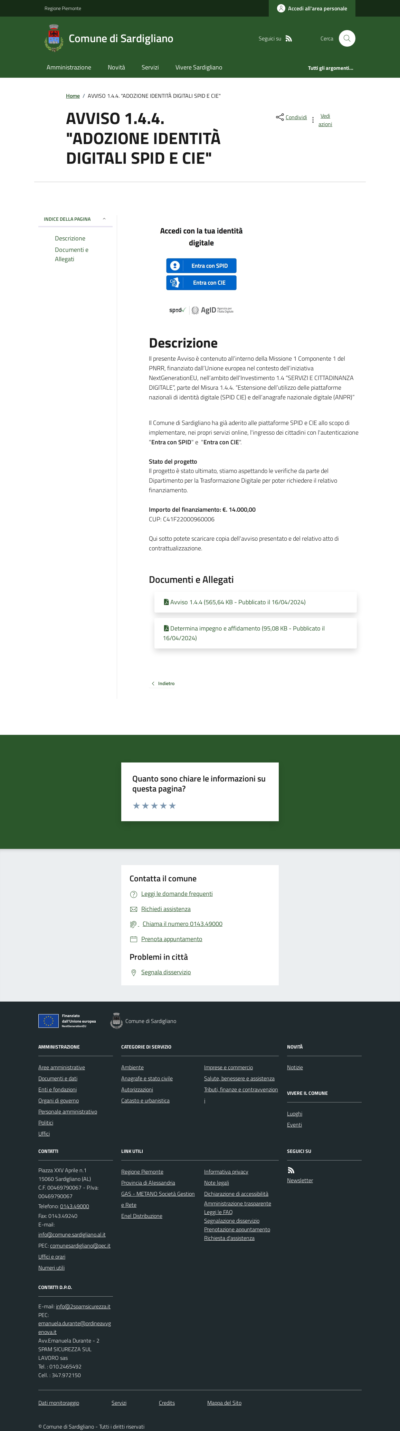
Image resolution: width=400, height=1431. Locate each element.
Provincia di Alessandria (148, 1182)
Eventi (294, 1124)
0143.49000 (74, 1206)
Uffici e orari (51, 1256)
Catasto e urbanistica (145, 1100)
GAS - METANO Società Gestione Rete (158, 1199)
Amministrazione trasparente (237, 1203)
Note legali (216, 1182)
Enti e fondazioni (57, 1089)
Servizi (150, 67)
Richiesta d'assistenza (229, 1238)
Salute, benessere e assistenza (239, 1078)
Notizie (295, 1067)
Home (73, 96)
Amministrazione (69, 67)
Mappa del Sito (224, 1403)
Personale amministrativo (67, 1111)
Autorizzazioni (137, 1089)
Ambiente (132, 1067)
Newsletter (300, 1180)
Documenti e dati (57, 1078)
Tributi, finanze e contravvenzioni (241, 1095)
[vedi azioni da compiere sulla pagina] (321, 120)
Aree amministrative (61, 1067)
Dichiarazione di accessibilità (236, 1194)
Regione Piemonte (63, 8)
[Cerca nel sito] (344, 38)
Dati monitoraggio (58, 1403)
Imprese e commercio (228, 1067)
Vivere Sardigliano (198, 67)
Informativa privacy (226, 1171)
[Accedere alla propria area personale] (312, 8)
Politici (45, 1122)
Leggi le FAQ (218, 1212)
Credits (167, 1403)
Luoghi (294, 1113)
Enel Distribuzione (141, 1216)
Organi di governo (58, 1100)
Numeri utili (51, 1267)
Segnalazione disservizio (231, 1220)
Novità (116, 67)
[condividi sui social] (290, 117)
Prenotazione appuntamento (237, 1229)
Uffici (44, 1133)
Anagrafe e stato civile (147, 1078)
